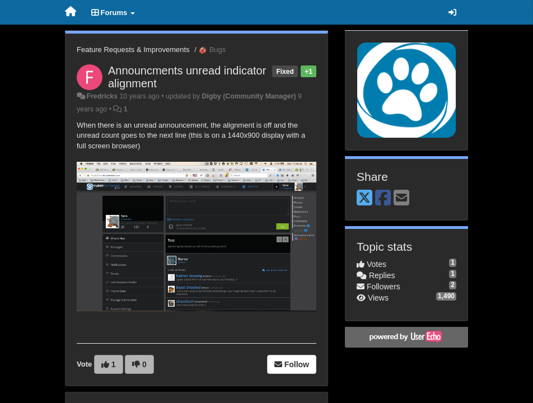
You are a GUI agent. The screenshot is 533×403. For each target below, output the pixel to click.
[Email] (401, 198)
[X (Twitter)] (364, 198)
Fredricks (102, 96)
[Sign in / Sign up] (452, 12)
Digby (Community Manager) (249, 96)
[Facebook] (383, 198)
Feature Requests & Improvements (133, 49)
